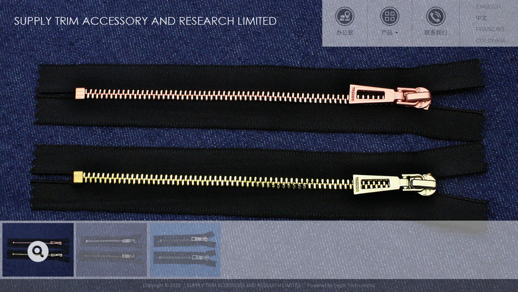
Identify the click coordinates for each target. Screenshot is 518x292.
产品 (390, 21)
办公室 (345, 21)
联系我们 (436, 21)
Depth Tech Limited (354, 285)
